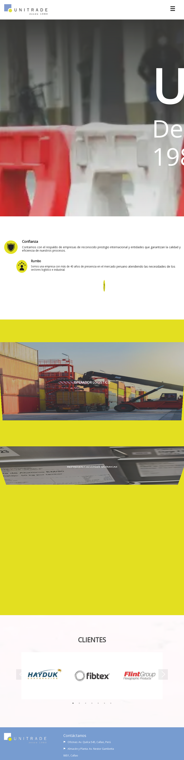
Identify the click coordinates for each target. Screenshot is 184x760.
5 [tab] (98, 703)
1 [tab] (73, 703)
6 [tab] (104, 703)
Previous (18, 676)
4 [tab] (92, 703)
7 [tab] (111, 703)
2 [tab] (79, 703)
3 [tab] (86, 703)
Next (166, 676)
